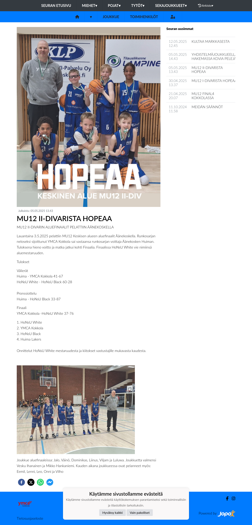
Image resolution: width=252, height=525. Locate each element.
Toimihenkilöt (144, 17)
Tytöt (138, 5)
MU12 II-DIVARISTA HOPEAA (207, 69)
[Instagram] (232, 498)
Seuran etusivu (56, 5)
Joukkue (111, 17)
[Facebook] (226, 498)
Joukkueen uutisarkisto (186, 122)
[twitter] (30, 482)
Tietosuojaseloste (30, 518)
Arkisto (205, 5)
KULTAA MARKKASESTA (211, 41)
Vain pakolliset (140, 512)
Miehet (89, 5)
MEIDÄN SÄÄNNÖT (207, 107)
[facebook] (21, 482)
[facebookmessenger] (49, 482)
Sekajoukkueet (170, 5)
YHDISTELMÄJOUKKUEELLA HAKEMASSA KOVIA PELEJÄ (214, 56)
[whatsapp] (40, 482)
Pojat (114, 5)
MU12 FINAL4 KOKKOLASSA (203, 95)
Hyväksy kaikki (112, 512)
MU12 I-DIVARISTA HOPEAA (214, 80)
